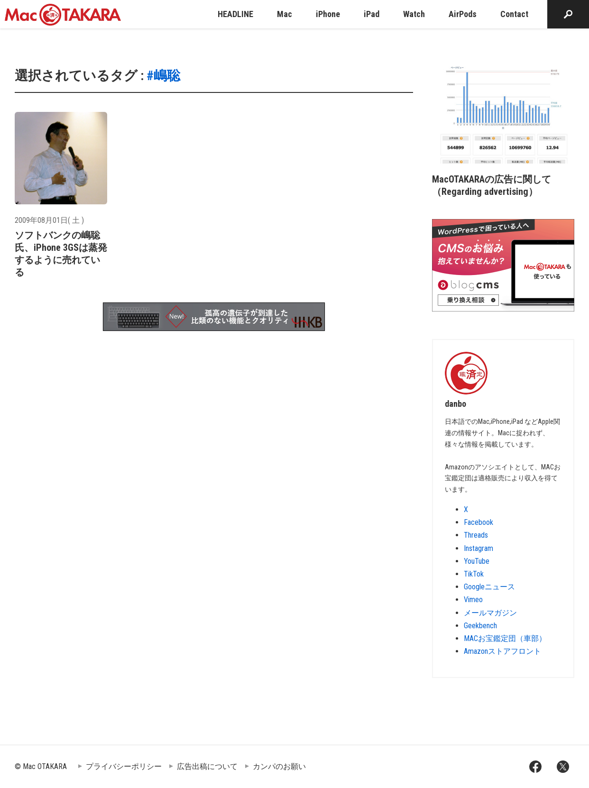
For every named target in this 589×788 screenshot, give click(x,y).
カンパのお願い (279, 766)
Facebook (478, 522)
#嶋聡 (163, 75)
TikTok (474, 573)
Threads (476, 535)
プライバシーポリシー (124, 766)
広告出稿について (207, 766)
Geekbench (480, 625)
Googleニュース (489, 586)
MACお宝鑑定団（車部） (505, 638)
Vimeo (473, 599)
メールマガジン (490, 612)
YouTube (476, 561)
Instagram (478, 548)
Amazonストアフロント (502, 651)
